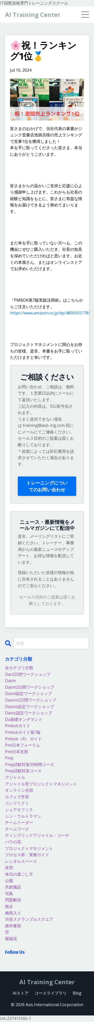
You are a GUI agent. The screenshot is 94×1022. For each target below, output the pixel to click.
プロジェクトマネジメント (29, 848)
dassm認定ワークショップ (29, 706)
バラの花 (13, 842)
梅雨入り (13, 913)
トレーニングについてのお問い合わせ (46, 486)
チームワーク (17, 829)
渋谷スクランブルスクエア (29, 919)
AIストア (21, 993)
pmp (9, 758)
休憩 (9, 867)
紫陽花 (11, 938)
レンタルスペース (21, 861)
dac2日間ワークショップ (27, 674)
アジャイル (15, 777)
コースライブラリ (51, 993)
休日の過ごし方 (19, 874)
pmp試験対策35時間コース (29, 764)
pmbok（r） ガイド (23, 739)
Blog (77, 993)
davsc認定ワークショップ (28, 713)
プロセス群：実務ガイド (27, 854)
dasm (10, 680)
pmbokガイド (17, 725)
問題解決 (13, 900)
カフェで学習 (17, 797)
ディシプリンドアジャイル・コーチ (37, 835)
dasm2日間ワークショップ (29, 687)
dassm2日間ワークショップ (30, 700)
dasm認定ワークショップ (28, 693)
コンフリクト (17, 803)
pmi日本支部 (16, 751)
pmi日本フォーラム (22, 745)
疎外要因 (13, 926)
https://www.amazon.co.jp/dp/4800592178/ (50, 313)
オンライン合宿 (19, 790)
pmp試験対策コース (23, 771)
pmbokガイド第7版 (23, 732)
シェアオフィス (19, 809)
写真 (9, 893)
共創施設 (13, 887)
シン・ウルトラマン (23, 816)
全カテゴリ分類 (19, 667)
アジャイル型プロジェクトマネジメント (41, 784)
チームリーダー (19, 822)
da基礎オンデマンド (23, 719)
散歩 (9, 906)
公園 (9, 880)
